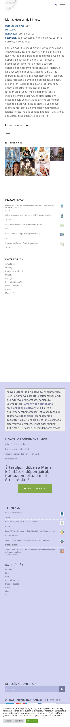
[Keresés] (54, 5)
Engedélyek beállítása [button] (14, 721)
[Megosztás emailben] (7, 133)
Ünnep (8, 293)
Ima (7, 274)
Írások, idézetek (12, 285)
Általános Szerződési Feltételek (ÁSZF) (23, 453)
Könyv (8, 289)
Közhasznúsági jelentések (17, 449)
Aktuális (8, 263)
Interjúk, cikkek (12, 282)
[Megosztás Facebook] (5, 133)
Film (7, 267)
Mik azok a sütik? (55, 715)
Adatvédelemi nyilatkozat (16, 444)
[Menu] (61, 5)
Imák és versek (12, 271)
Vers (7, 278)
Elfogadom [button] (31, 721)
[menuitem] (54, 5)
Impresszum (11, 458)
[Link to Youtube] (9, 133)
